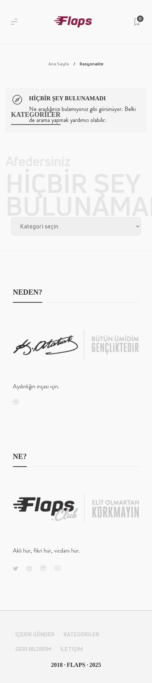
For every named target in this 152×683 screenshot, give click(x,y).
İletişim (71, 649)
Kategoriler (81, 634)
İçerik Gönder (35, 634)
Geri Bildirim (33, 649)
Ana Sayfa (58, 63)
